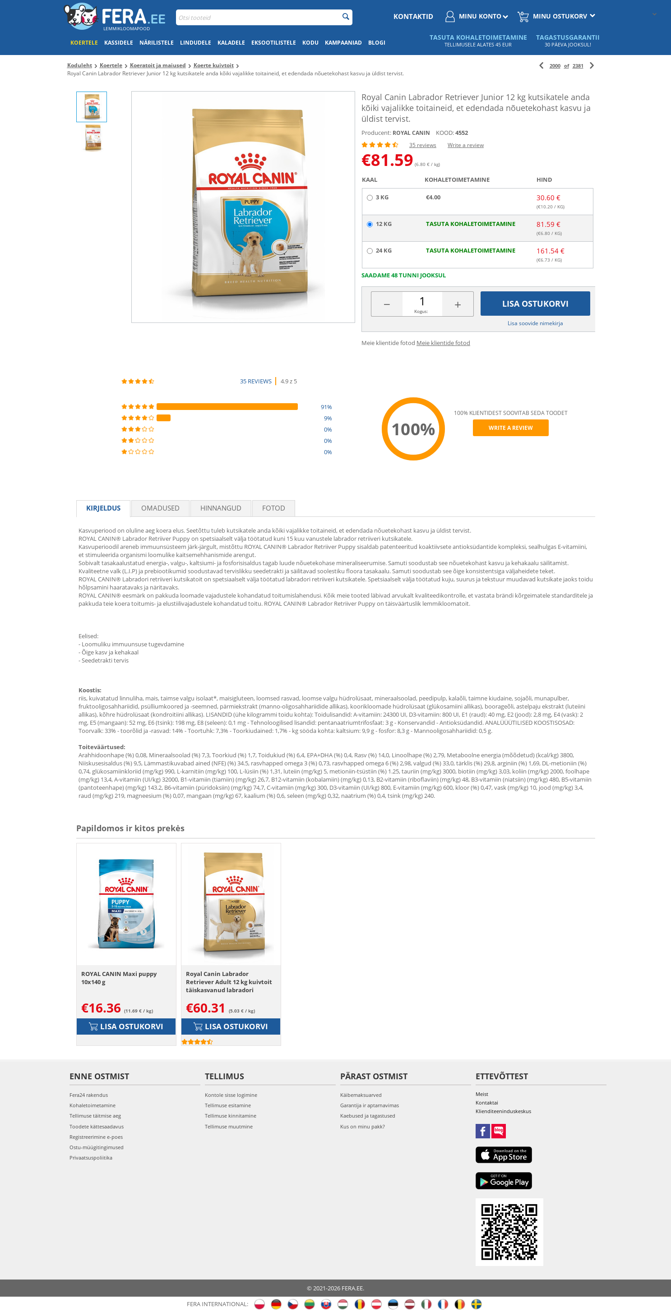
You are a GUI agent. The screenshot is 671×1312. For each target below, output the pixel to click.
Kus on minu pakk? (362, 1126)
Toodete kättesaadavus (96, 1126)
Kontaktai (487, 1102)
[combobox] (264, 17)
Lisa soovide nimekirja (535, 323)
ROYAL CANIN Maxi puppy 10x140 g (119, 978)
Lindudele (195, 42)
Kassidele (118, 42)
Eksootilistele (273, 42)
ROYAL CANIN (411, 133)
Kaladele (231, 42)
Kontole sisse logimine (231, 1094)
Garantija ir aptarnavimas (369, 1105)
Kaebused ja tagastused (367, 1115)
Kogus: (421, 311)
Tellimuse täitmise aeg (95, 1115)
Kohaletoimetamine (92, 1105)
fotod (273, 507)
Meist (482, 1094)
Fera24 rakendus (88, 1094)
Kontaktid (413, 16)
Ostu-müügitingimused (96, 1147)
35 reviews (422, 145)
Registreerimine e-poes (96, 1136)
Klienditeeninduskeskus (503, 1111)
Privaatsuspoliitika (90, 1157)
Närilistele (156, 42)
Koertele (84, 42)
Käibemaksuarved (361, 1094)
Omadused (160, 507)
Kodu (310, 42)
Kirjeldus (103, 507)
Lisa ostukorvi (535, 303)
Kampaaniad (343, 42)
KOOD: (445, 133)
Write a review (466, 145)
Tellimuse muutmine (229, 1126)
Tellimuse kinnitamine (230, 1115)
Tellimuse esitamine (228, 1105)
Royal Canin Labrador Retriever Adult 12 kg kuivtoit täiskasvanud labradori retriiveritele (229, 982)
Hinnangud (220, 507)
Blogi (376, 42)
